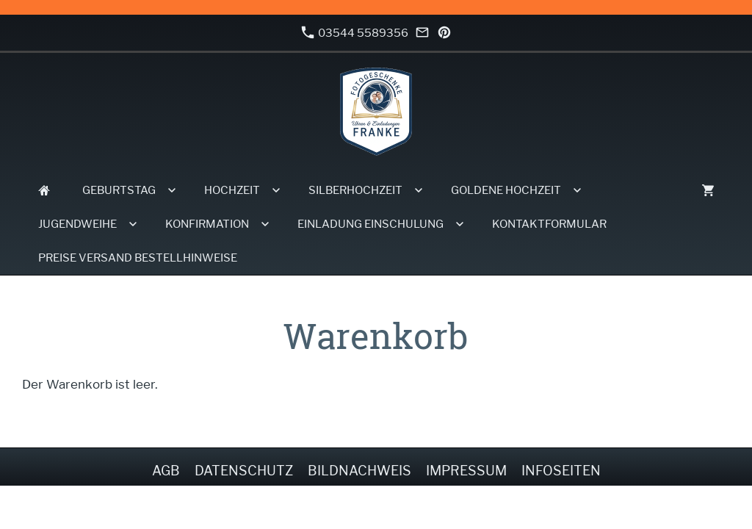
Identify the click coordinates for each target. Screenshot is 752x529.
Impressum (466, 470)
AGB (166, 470)
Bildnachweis (359, 470)
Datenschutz (244, 470)
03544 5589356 (354, 33)
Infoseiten (561, 470)
